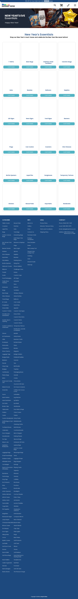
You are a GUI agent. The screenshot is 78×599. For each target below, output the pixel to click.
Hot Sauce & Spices (19, 387)
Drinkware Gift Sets (19, 442)
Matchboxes (17, 427)
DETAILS (51, 1)
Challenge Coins (18, 269)
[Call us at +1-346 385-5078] (68, 5)
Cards (4, 415)
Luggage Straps (18, 458)
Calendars (5, 430)
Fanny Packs (17, 418)
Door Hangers (6, 433)
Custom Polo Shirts (19, 317)
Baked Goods (6, 387)
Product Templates (30, 238)
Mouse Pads (17, 223)
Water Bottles (17, 296)
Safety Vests (5, 500)
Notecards (5, 345)
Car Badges (5, 464)
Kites (3, 485)
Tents (15, 455)
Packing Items (18, 260)
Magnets (16, 351)
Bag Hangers (17, 461)
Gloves (4, 333)
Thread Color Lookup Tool (31, 252)
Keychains (5, 257)
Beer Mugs (5, 293)
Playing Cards (17, 467)
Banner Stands (6, 248)
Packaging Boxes (18, 372)
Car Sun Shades (18, 494)
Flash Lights (17, 531)
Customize (11, 67)
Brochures (16, 482)
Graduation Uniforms (17, 509)
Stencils (4, 566)
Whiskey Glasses (18, 293)
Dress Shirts (17, 314)
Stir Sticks (5, 403)
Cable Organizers (7, 563)
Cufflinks (16, 479)
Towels (4, 272)
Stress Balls (5, 308)
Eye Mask (16, 403)
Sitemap (29, 264)
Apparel (16, 308)
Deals (29, 245)
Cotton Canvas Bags (6, 235)
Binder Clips (5, 406)
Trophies (16, 369)
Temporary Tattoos (19, 326)
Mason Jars (5, 442)
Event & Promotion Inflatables (7, 468)
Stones (4, 549)
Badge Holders (18, 354)
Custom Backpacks (7, 418)
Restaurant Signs (7, 516)
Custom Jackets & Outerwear (7, 326)
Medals (16, 333)
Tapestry (16, 470)
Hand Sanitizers (6, 400)
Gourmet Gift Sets (19, 384)
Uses (28, 259)
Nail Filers (16, 563)
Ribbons (4, 269)
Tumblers (16, 290)
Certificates (5, 372)
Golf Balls (4, 543)
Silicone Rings (17, 439)
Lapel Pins (5, 229)
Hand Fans (17, 305)
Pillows (15, 546)
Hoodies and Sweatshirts (5, 314)
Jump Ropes (5, 519)
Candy (16, 378)
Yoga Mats (5, 506)
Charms (4, 488)
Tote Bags (16, 232)
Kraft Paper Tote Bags (18, 238)
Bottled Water (18, 342)
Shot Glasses (6, 254)
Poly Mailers (5, 260)
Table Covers (6, 223)
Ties (15, 363)
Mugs (3, 290)
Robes (15, 272)
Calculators (5, 348)
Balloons (16, 299)
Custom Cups (18, 275)
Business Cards (18, 339)
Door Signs (5, 531)
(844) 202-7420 (67, 223)
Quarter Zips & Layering (6, 320)
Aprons (16, 251)
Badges (4, 369)
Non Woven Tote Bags (7, 243)
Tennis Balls (5, 503)
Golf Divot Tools (6, 546)
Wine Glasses (6, 296)
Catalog (29, 256)
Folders (4, 412)
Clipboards (5, 409)
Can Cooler (17, 302)
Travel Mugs (5, 299)
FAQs (28, 229)
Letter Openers (6, 491)
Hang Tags (5, 366)
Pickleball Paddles (19, 357)
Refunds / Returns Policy (47, 226)
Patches (16, 226)
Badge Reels (5, 357)
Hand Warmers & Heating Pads (18, 556)
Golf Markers (17, 552)
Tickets (16, 415)
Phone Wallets (18, 266)
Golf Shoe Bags (6, 555)
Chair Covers (17, 412)
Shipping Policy (44, 232)
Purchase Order (31, 235)
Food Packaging (6, 278)
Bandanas (5, 473)
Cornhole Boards (18, 430)
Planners (16, 473)
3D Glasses (5, 528)
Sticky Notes (17, 336)
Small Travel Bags (7, 455)
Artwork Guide (31, 262)
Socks (4, 275)
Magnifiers (5, 513)
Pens (15, 284)
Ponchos (16, 485)
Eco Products (6, 482)
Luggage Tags (6, 354)
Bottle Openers (6, 263)
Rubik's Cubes (6, 540)
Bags (3, 232)
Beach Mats (17, 522)
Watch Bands (17, 525)
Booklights (17, 491)
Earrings (16, 464)
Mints (3, 378)
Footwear (16, 566)
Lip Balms (16, 400)
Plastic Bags (5, 375)
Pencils (4, 363)
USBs (3, 339)
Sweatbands (5, 436)
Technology (5, 476)
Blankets (4, 360)
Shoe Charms (6, 351)
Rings (15, 534)
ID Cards (4, 302)
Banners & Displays (19, 242)
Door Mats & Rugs (19, 409)
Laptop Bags (17, 445)
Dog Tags (5, 479)
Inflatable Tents (6, 461)
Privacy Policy (43, 223)
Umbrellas (16, 394)
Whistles (16, 506)
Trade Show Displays (5, 281)
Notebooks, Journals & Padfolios (19, 329)
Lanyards (16, 281)
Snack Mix (5, 390)
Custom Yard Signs (19, 311)
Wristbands (17, 406)
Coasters (5, 226)
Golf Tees (16, 543)
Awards (16, 375)
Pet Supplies (5, 509)
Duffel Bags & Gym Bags (7, 421)
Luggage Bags (6, 452)
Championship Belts (8, 522)
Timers (15, 549)
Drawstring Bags (18, 235)
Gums (4, 394)
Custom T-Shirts (6, 311)
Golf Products (17, 540)
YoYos (4, 537)
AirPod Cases (6, 497)
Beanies (16, 257)
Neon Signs (17, 248)
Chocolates (17, 381)
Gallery (29, 226)
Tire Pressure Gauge (19, 571)
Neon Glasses (18, 519)
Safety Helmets (6, 494)
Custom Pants (18, 320)
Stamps (16, 476)
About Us (30, 223)
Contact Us (30, 232)
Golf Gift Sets (17, 568)
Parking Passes (18, 436)
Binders (16, 348)
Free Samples (31, 242)
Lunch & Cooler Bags (18, 448)
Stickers (4, 251)
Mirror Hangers (18, 433)
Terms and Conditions (46, 229)
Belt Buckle (17, 366)
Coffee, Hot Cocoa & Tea (19, 390)
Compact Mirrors (18, 516)
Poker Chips (17, 497)
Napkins (16, 254)
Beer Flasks (17, 537)
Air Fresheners (6, 336)
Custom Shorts (18, 323)
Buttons (16, 287)
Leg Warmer (17, 397)
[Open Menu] (74, 5)
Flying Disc (17, 263)
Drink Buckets (17, 513)
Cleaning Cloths (18, 424)
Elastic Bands (6, 571)
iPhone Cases (6, 525)
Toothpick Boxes (6, 427)
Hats (15, 229)
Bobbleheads (17, 421)
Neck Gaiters (5, 397)
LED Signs (16, 278)
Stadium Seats (6, 458)
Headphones (17, 560)
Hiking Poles (5, 534)
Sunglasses (5, 305)
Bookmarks (17, 488)
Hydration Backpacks (5, 445)
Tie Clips (4, 439)
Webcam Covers (7, 266)
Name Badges (6, 568)
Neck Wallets (5, 560)
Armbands (17, 500)
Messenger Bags (18, 452)
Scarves (16, 360)
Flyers (15, 345)
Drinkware (5, 287)
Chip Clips (16, 528)
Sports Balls (5, 552)
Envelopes (5, 342)
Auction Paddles (18, 503)
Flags (15, 245)
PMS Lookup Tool (32, 248)
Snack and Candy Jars (7, 381)
